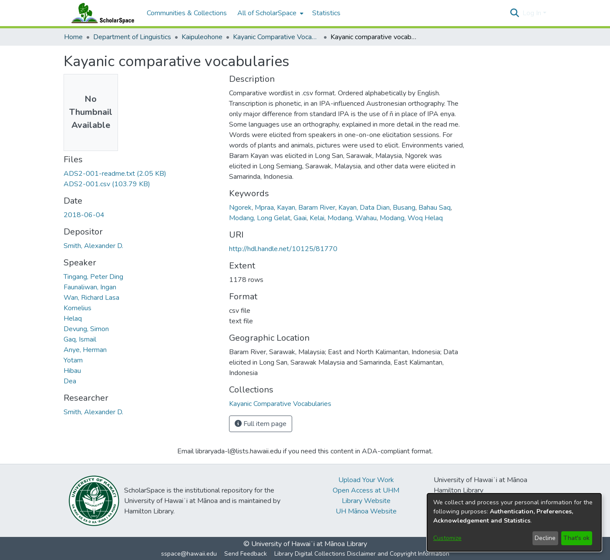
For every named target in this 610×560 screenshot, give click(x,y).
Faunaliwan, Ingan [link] (90, 287)
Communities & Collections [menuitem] (187, 13)
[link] (115, 173)
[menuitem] (269, 13)
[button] (514, 13)
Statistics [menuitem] (326, 13)
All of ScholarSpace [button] (267, 13)
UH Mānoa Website (366, 511)
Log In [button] (532, 13)
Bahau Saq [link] (434, 207)
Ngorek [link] (240, 207)
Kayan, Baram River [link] (306, 207)
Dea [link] (70, 381)
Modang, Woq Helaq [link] (411, 218)
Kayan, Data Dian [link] (364, 207)
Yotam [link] (73, 360)
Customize (447, 538)
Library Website (366, 501)
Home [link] (73, 37)
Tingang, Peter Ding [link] (93, 277)
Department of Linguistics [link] (132, 37)
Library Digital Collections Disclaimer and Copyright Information (361, 554)
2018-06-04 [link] (84, 215)
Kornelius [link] (77, 308)
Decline (545, 538)
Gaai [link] (300, 218)
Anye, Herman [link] (85, 350)
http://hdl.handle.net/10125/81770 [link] (283, 249)
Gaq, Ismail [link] (80, 339)
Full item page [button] (260, 424)
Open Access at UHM (366, 490)
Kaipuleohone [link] (202, 37)
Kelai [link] (317, 218)
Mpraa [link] (264, 207)
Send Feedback (245, 554)
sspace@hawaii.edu (189, 554)
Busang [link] (404, 207)
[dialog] (514, 522)
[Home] (101, 13)
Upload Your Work (366, 480)
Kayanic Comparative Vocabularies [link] (276, 37)
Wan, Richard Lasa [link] (91, 297)
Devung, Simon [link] (86, 329)
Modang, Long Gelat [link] (259, 218)
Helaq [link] (73, 318)
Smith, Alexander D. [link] (93, 246)
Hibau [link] (72, 371)
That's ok (576, 538)
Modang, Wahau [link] (352, 218)
